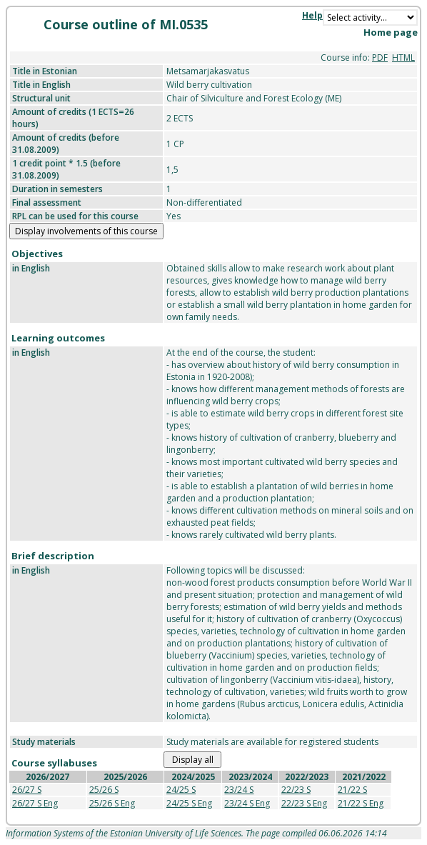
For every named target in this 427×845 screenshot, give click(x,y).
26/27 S (26, 790)
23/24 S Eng (247, 803)
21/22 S (352, 790)
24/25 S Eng (189, 803)
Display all (193, 760)
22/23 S (296, 790)
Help (312, 15)
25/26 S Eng (112, 803)
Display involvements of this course (86, 231)
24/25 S (181, 790)
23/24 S (238, 790)
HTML (403, 57)
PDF (380, 57)
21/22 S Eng (360, 803)
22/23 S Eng (304, 803)
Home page (390, 32)
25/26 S (104, 790)
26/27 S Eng (35, 803)
